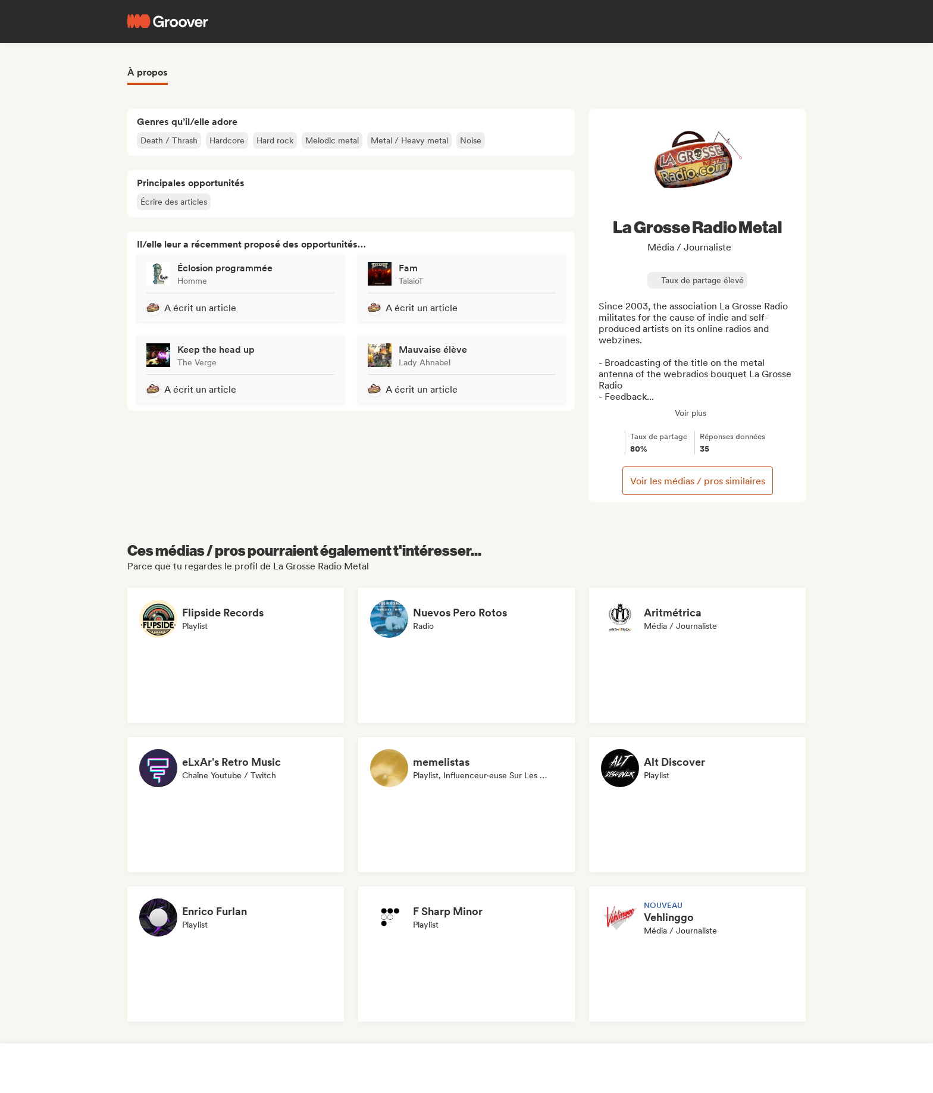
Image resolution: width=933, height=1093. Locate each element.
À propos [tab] (147, 72)
